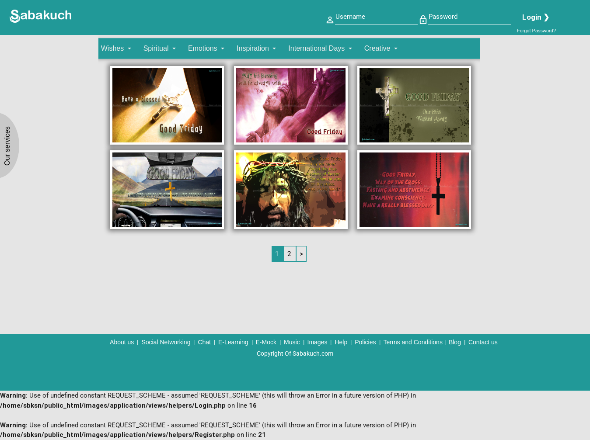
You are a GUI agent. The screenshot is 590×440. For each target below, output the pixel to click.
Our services (7, 146)
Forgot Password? (536, 30)
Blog (455, 342)
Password (443, 17)
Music (292, 342)
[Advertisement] (533, 168)
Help (341, 342)
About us (122, 342)
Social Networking (165, 342)
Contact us (483, 342)
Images (317, 342)
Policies (365, 342)
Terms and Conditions (413, 342)
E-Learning (233, 342)
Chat (204, 342)
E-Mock (266, 342)
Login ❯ (535, 17)
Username (350, 17)
